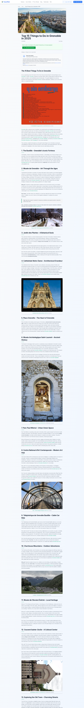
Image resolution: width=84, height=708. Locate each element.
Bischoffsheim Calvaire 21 (34, 692)
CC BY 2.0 (46, 313)
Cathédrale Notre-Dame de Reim (38, 313)
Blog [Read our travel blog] (41, 1)
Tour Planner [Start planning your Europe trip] (36, 1)
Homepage (34, 140)
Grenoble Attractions (25, 140)
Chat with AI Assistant (29, 47)
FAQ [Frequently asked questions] (50, 1)
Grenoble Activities (57, 138)
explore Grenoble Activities (49, 442)
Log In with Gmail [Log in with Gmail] (67, 1)
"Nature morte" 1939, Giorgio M (36, 227)
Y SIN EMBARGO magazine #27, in (37, 125)
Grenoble (23, 76)
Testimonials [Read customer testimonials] (46, 1)
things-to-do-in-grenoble (31, 52)
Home (19, 6)
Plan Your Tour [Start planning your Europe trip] (77, 1)
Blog (22, 6)
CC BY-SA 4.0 (42, 692)
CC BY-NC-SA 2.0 (46, 125)
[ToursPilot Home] (6, 2)
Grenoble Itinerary (28, 138)
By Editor (61, 41)
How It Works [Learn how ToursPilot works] (28, 1)
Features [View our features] (22, 1)
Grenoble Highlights (43, 138)
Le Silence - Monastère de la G (38, 595)
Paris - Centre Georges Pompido (38, 510)
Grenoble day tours (54, 135)
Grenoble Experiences (37, 137)
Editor (27, 65)
